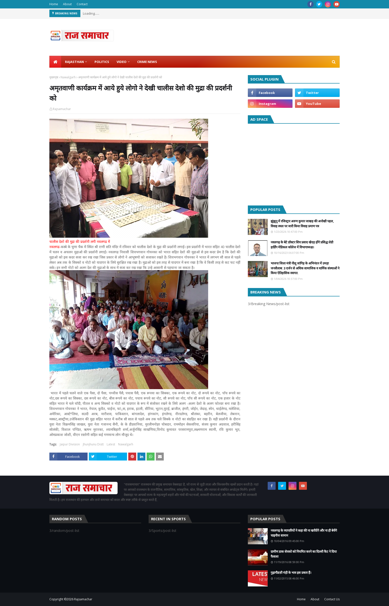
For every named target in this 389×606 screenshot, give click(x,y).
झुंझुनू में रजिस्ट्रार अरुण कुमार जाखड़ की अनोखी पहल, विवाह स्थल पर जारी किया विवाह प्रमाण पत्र (302, 223)
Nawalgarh (68, 77)
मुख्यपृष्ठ (53, 77)
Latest (111, 444)
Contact (82, 4)
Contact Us (332, 599)
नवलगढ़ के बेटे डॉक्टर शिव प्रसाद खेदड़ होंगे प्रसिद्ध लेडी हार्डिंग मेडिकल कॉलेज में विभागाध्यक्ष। (302, 244)
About (67, 4)
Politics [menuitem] (102, 61)
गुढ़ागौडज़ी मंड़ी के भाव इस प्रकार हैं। (291, 572)
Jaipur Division (70, 444)
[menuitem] (55, 62)
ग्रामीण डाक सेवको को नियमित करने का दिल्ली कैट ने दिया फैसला (304, 554)
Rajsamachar (62, 109)
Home (53, 4)
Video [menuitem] (122, 61)
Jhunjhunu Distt (93, 444)
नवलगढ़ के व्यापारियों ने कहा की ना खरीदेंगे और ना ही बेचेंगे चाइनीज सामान (304, 533)
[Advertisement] (294, 163)
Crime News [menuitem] (147, 61)
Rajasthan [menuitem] (74, 61)
